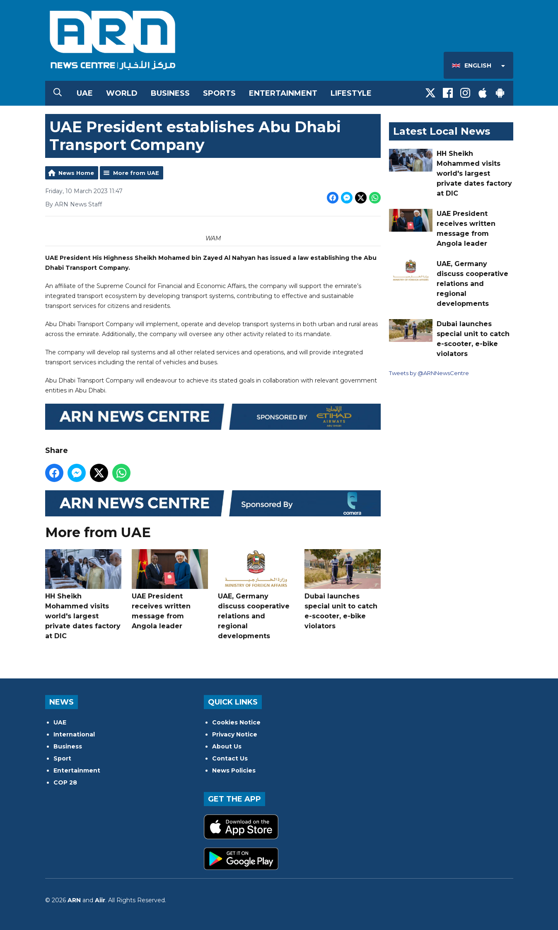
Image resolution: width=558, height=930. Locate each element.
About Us (227, 746)
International (74, 734)
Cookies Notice (236, 722)
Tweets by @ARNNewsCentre (429, 373)
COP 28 (65, 782)
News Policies (234, 770)
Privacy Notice (234, 734)
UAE (85, 93)
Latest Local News (441, 131)
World (122, 93)
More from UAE (136, 173)
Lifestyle (351, 93)
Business (170, 93)
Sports (219, 93)
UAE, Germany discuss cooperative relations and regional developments (256, 594)
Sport (62, 758)
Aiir (100, 900)
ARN (74, 900)
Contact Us (230, 758)
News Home (76, 173)
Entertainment (283, 93)
